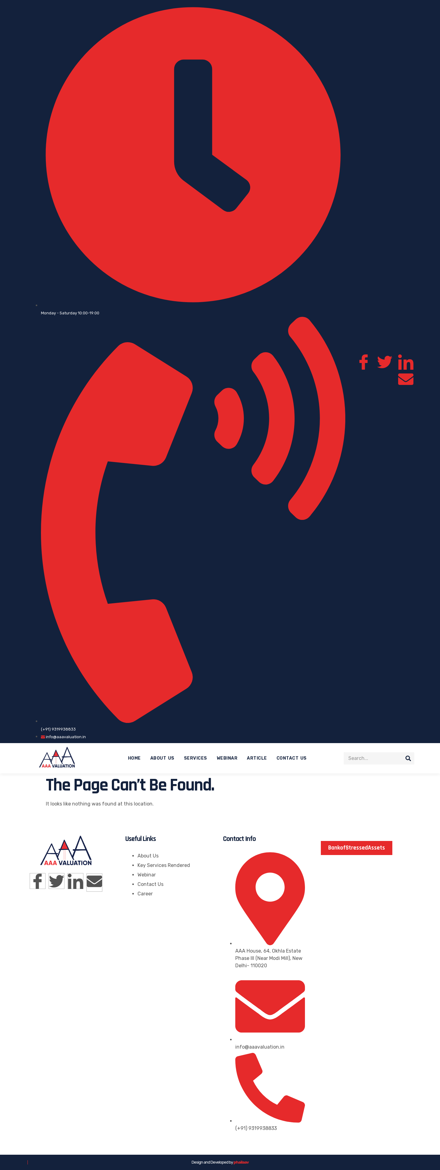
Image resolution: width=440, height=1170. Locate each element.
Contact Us (292, 758)
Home (134, 758)
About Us (162, 758)
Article (257, 758)
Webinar (227, 758)
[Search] (408, 758)
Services (195, 758)
